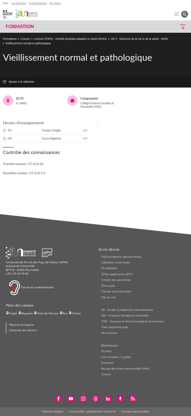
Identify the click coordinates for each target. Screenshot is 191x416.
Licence (25, 38)
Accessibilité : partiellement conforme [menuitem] (92, 411)
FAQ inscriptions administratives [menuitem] (121, 257)
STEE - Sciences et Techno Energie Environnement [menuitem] (132, 321)
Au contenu (19, 3)
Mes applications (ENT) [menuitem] (117, 274)
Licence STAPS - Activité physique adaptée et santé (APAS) (70, 38)
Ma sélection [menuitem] (109, 268)
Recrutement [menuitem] (109, 333)
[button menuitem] (184, 14)
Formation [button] (20, 26)
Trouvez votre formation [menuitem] (116, 291)
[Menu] (176, 14)
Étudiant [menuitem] (106, 351)
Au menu (55, 3)
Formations (10, 38)
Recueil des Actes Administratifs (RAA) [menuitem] (125, 368)
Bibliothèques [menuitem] (109, 345)
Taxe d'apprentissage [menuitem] (114, 327)
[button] (165, 27)
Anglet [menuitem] (13, 313)
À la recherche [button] (38, 3)
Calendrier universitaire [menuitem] (115, 262)
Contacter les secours (23, 330)
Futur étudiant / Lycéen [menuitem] (116, 357)
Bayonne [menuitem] (27, 313)
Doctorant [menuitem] (107, 362)
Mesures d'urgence (21, 324)
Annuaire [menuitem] (108, 286)
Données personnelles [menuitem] (135, 411)
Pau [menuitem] (65, 313)
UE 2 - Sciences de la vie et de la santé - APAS (139, 38)
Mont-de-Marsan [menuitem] (48, 313)
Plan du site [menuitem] (108, 297)
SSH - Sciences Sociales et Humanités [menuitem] (125, 315)
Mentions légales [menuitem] (52, 411)
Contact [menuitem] (106, 374)
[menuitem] (58, 398)
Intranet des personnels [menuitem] (116, 280)
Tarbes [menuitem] (76, 313)
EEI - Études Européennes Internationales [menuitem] (127, 310)
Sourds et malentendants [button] (31, 288)
